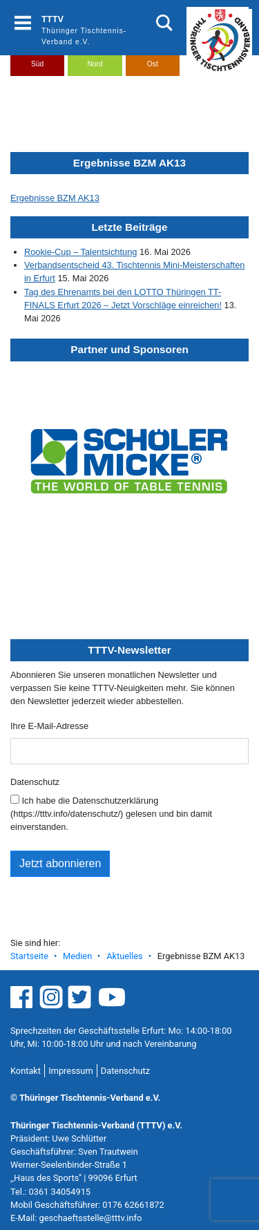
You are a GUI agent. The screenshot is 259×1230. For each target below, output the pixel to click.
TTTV (52, 19)
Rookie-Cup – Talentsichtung (80, 252)
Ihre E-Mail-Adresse (49, 726)
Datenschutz (34, 782)
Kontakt (25, 1071)
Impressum (70, 1071)
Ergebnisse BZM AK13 (54, 198)
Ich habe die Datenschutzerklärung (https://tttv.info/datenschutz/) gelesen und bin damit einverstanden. (111, 813)
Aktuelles (124, 956)
